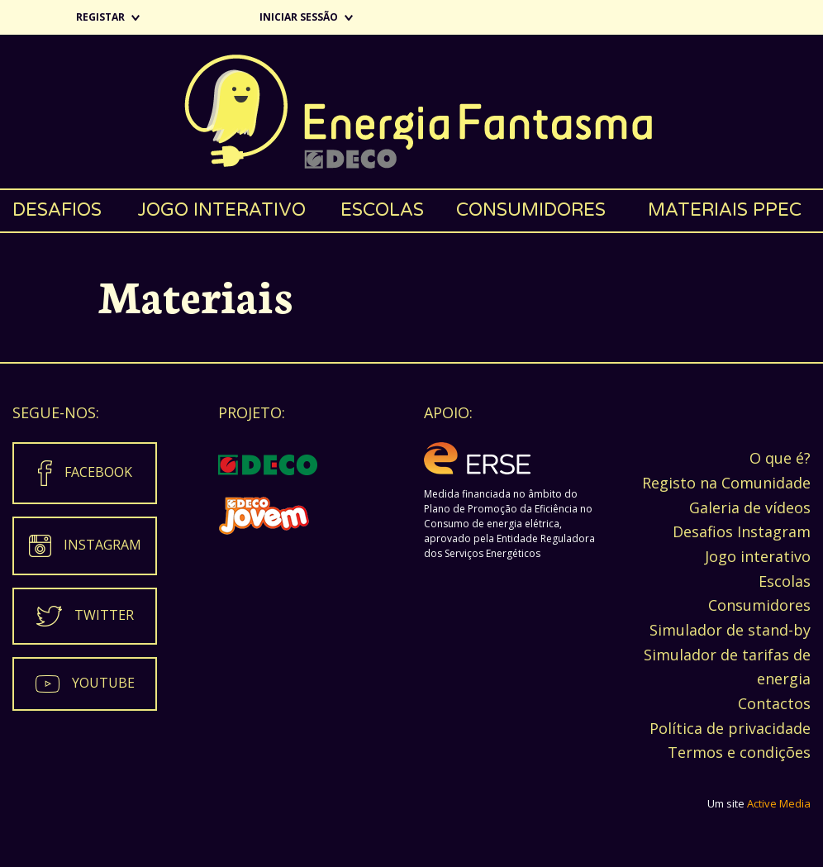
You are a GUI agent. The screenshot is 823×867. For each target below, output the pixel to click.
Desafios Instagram (742, 531)
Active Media (779, 803)
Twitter (104, 615)
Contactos (774, 703)
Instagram (102, 545)
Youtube (103, 683)
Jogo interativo (221, 210)
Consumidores (531, 210)
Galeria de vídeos (750, 507)
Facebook (98, 472)
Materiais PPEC (725, 210)
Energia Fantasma (411, 111)
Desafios (57, 210)
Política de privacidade (730, 728)
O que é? (780, 458)
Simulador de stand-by (730, 630)
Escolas (382, 210)
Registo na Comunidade (726, 483)
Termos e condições (739, 752)
